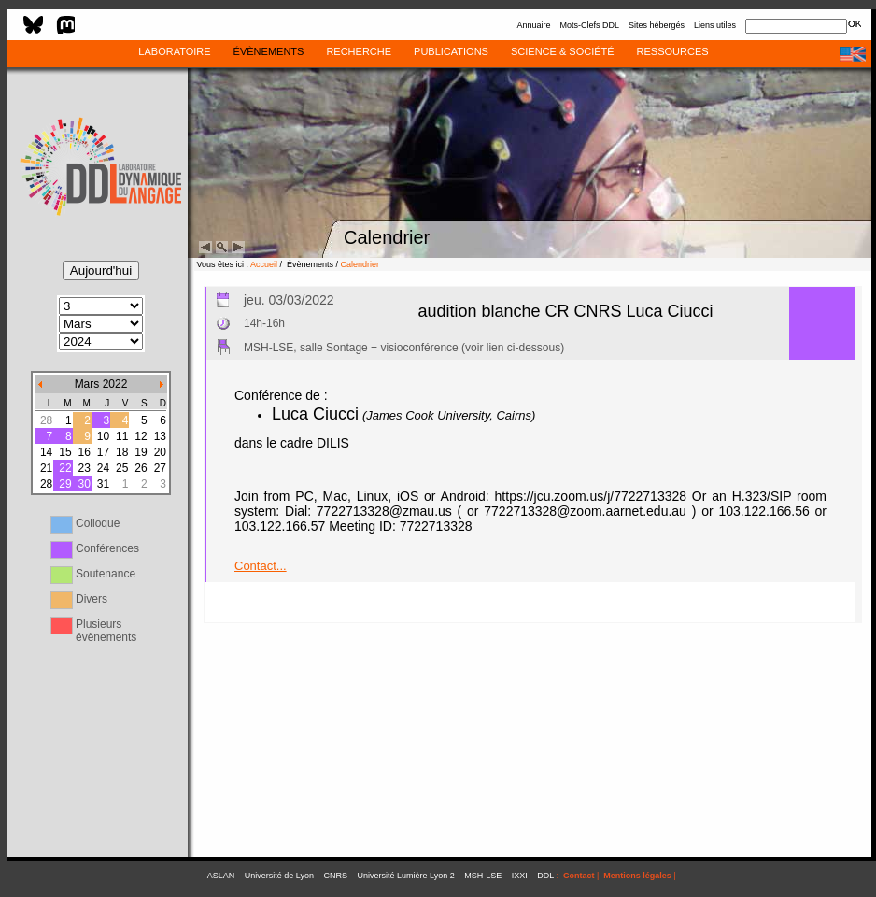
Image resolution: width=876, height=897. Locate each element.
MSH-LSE (483, 875)
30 (84, 484)
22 (65, 468)
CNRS (336, 875)
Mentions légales (637, 875)
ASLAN (221, 875)
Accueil (263, 264)
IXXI (520, 875)
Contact (579, 875)
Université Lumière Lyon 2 (406, 875)
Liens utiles (715, 25)
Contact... (260, 566)
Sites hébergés (657, 25)
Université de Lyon (279, 875)
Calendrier (360, 264)
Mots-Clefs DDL (589, 25)
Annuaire (533, 25)
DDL (545, 875)
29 (65, 484)
